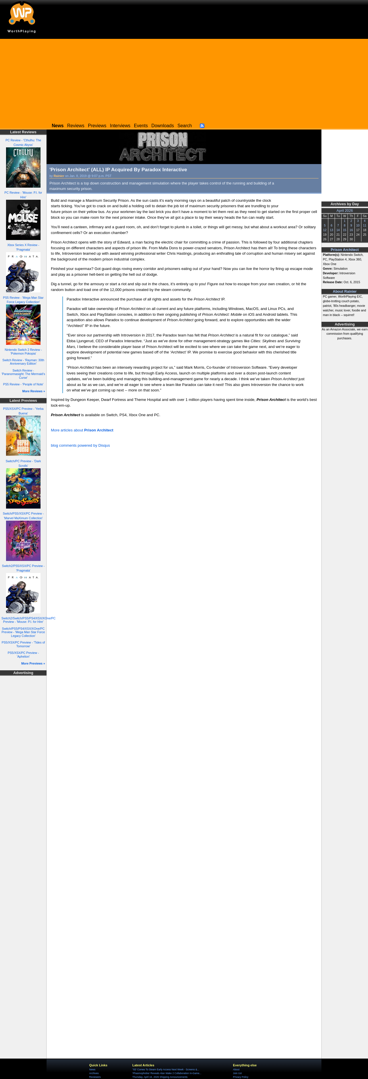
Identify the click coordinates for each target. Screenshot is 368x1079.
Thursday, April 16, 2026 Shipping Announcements (159, 1077)
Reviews (76, 125)
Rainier (59, 176)
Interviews (120, 125)
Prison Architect (345, 250)
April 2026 (345, 211)
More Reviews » (33, 391)
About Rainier (345, 292)
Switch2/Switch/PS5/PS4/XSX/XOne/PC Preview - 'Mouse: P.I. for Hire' (28, 620)
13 (331, 230)
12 (325, 230)
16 (351, 230)
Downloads (163, 125)
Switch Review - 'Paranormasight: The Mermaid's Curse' (23, 374)
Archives (94, 1073)
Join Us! (237, 1073)
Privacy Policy (240, 1077)
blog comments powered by (80, 445)
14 (338, 230)
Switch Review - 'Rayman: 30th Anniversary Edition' (23, 362)
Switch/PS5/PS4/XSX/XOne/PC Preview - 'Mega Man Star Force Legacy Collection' (23, 632)
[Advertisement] (184, 79)
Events (141, 125)
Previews (97, 125)
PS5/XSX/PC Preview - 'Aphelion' (23, 654)
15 (344, 230)
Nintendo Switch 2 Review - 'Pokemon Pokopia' (23, 351)
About (236, 1069)
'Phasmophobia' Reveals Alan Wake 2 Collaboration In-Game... (166, 1073)
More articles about (82, 430)
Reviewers (95, 1077)
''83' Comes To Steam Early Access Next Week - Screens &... (165, 1069)
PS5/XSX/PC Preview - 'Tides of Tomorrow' (23, 644)
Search (184, 125)
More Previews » (33, 663)
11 (364, 225)
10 (358, 225)
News (92, 1069)
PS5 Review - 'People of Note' (23, 384)
